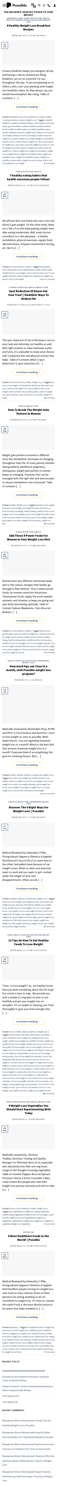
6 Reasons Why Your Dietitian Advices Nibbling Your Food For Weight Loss (28, 1460)
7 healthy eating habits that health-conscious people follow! (28, 177)
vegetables (6, 1221)
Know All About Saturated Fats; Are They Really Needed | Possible (28, 1435)
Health (45, 18)
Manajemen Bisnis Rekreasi (16, 1420)
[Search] (39, 5)
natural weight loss (24, 276)
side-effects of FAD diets (11, 920)
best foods (6, 1330)
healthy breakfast (29, 126)
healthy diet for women (33, 637)
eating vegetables (42, 1211)
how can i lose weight (41, 908)
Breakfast (12, 18)
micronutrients (31, 1084)
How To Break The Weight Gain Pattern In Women (28, 411)
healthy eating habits (43, 270)
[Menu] (4, 5)
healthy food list (38, 1333)
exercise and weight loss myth (19, 388)
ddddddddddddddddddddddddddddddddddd (23, 1370)
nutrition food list (28, 1349)
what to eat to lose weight (13, 279)
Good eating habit (9, 270)
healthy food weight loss (19, 1041)
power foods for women (38, 649)
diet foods (36, 385)
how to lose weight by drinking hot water (33, 1050)
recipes (15, 151)
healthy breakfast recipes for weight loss (18, 132)
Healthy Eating (30, 511)
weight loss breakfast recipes (27, 157)
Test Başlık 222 (10, 1401)
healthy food (25, 1333)
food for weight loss (20, 1330)
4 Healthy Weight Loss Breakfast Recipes (28, 27)
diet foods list (44, 634)
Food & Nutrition (32, 18)
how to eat (41, 1044)
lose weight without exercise (32, 914)
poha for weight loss (33, 144)
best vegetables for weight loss (21, 1211)
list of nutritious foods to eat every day (22, 1346)
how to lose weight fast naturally (27, 1056)
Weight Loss (31, 120)
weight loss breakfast (37, 151)
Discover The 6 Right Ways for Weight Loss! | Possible (28, 809)
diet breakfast (39, 123)
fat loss (47, 508)
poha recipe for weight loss (26, 148)
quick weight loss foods (19, 517)
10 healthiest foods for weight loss (40, 1327)
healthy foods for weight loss (42, 1041)
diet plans (25, 1035)
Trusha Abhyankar (41, 185)
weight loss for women (31, 520)
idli (40, 141)
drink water (44, 902)
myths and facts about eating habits (23, 391)
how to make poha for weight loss (23, 141)
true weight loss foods (18, 1090)
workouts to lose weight (34, 790)
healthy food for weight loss (19, 1038)
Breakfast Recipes (26, 123)
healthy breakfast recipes (40, 129)
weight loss (23, 151)
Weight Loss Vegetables (20, 1224)
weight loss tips (19, 926)
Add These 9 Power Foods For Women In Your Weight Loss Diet (28, 537)
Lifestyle (20, 661)
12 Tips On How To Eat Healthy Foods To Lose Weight (28, 942)
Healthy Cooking (14, 20)
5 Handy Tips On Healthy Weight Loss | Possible (26, 1423)
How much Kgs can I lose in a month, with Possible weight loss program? (28, 670)
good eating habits (26, 270)
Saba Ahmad (40, 35)
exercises (19, 905)
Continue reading (28, 107)
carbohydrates (25, 385)
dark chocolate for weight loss (26, 634)
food (20, 18)
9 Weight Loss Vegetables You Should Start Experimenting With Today (28, 1109)
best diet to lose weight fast (20, 778)
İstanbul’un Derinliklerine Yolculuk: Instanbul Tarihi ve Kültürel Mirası (25, 1378)
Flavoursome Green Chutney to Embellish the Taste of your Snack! (28, 1446)
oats (17, 144)
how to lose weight (16, 514)
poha (22, 144)
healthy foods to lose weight (24, 135)
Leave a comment (47, 279)
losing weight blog (16, 1084)
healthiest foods (35, 1330)
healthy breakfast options (18, 129)
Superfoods (43, 661)
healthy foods (28, 1336)
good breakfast (14, 126)
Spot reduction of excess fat (31, 394)
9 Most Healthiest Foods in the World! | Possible (28, 1238)
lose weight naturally (26, 784)
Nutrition (29, 20)
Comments (49, 163)
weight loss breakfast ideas (30, 154)
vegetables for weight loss (22, 1221)
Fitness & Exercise (18, 287)
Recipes (39, 20)
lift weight (16, 914)
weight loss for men (39, 923)
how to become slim (35, 273)
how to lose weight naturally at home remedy (29, 1081)
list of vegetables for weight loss (32, 1217)
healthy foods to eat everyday (39, 640)
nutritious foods (42, 1349)
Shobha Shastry (40, 950)
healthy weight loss (20, 138)
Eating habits (45, 267)
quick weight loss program (19, 787)
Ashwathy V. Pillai (42, 305)
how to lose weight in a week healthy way (32, 1069)
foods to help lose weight (12, 511)
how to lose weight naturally (37, 514)
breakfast (14, 123)
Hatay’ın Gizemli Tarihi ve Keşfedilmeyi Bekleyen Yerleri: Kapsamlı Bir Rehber (27, 1388)
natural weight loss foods (17, 649)
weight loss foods (17, 652)
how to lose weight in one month (23, 1078)
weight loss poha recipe (32, 160)
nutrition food (14, 1349)
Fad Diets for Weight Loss (34, 905)
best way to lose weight (11, 508)
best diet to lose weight (44, 505)
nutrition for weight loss (43, 276)
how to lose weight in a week (30, 1062)
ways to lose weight (38, 517)
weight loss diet (8, 923)
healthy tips (31, 1044)
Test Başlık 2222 (10, 1395)
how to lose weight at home (30, 911)
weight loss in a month (40, 787)
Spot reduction (13, 394)
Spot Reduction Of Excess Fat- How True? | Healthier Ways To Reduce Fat (28, 294)
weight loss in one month (12, 790)
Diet (41, 508)
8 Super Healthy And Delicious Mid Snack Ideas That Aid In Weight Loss (27, 1476)
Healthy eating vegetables (12, 1214)
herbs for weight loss (17, 781)
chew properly (14, 1035)
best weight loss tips (30, 508)
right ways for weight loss (43, 917)
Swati (40, 680)
